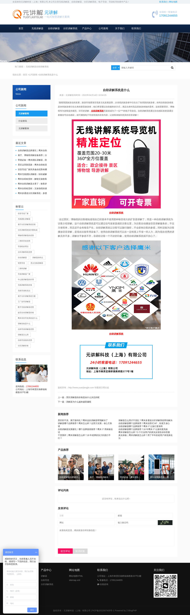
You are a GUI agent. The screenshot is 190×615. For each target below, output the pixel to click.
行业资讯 (23, 121)
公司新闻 (103, 28)
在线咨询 (102, 584)
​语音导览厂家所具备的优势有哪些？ (31, 169)
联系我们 (136, 28)
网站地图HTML (76, 576)
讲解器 (44, 576)
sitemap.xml (74, 580)
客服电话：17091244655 (110, 580)
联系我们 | (164, 2)
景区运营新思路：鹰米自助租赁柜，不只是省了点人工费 (31, 165)
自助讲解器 (54, 28)
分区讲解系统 (70, 28)
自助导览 (45, 580)
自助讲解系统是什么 (48, 74)
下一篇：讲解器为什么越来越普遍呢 (74, 402)
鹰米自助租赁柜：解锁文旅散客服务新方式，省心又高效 (31, 179)
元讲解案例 (24, 128)
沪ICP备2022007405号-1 (102, 610)
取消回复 (80, 551)
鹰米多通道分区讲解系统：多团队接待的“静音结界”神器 (31, 193)
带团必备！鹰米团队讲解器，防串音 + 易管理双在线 (31, 160)
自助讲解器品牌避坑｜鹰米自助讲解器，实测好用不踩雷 (31, 150)
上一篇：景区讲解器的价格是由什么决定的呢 (78, 397)
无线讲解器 (37, 28)
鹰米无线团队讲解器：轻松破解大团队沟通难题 (31, 174)
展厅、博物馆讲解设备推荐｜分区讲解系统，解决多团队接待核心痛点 (31, 155)
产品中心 (87, 28)
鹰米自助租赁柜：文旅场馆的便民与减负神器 (31, 188)
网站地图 (173, 2)
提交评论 (65, 551)
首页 (21, 28)
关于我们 (120, 28)
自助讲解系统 (42, 66)
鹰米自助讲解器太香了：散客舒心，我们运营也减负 (31, 183)
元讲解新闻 (24, 113)
